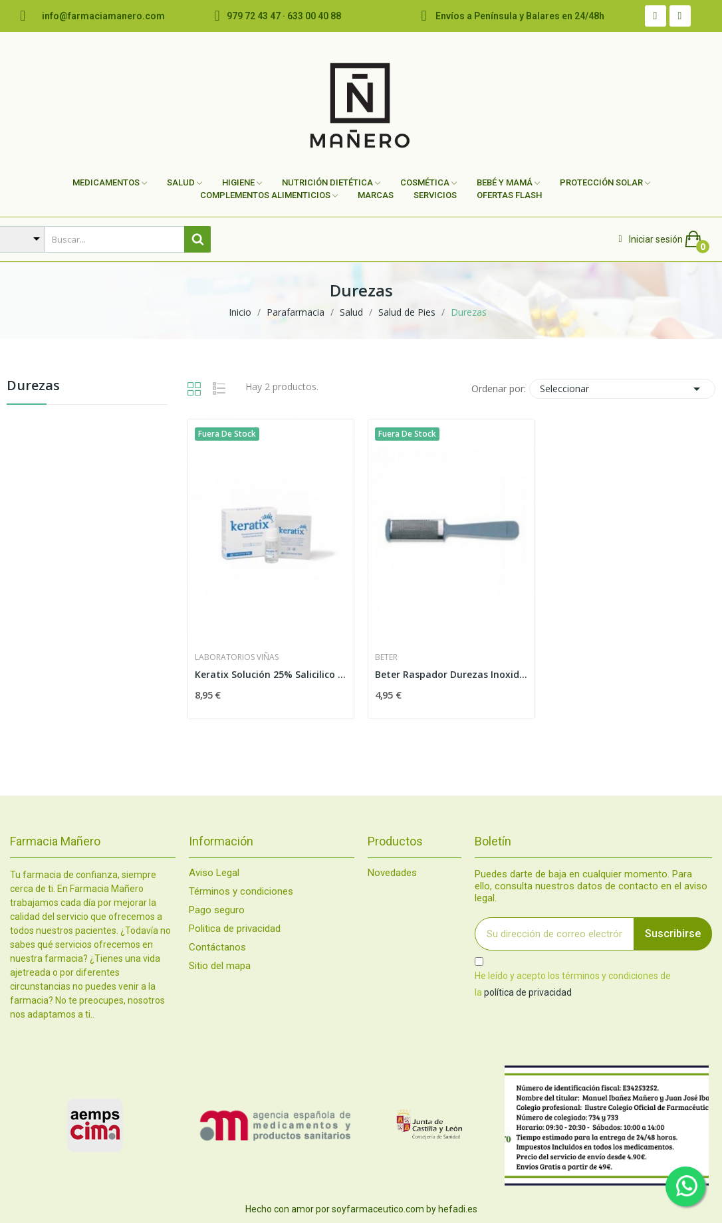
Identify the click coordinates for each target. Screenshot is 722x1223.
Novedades (392, 873)
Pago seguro (217, 910)
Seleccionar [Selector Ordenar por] (622, 389)
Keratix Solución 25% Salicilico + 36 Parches (271, 674)
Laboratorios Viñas (237, 657)
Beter (386, 657)
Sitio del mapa (220, 966)
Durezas (33, 386)
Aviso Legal (214, 873)
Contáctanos (217, 947)
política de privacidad (528, 992)
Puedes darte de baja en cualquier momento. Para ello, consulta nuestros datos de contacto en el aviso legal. (591, 886)
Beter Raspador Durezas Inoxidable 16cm (451, 674)
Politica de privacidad (235, 929)
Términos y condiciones (241, 892)
